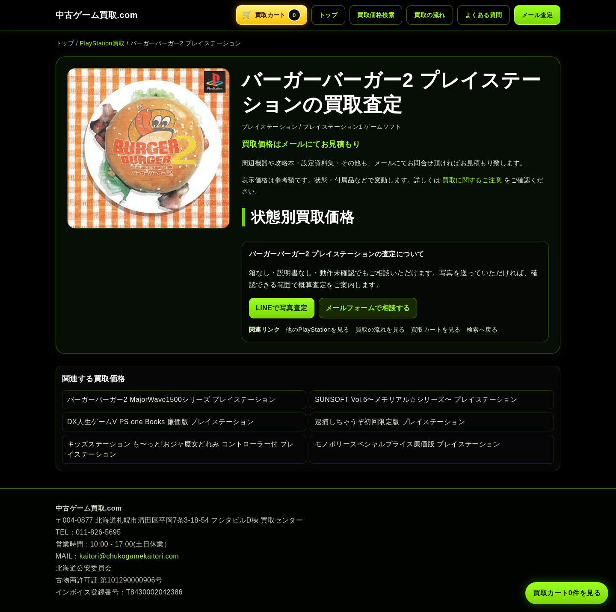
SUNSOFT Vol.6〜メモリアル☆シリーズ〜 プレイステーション (416, 399)
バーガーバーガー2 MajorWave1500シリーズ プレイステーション (171, 399)
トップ (328, 15)
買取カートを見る (436, 329)
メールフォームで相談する (368, 308)
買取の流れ (429, 15)
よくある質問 (483, 15)
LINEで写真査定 (282, 308)
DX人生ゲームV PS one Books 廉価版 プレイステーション (160, 421)
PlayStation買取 (102, 43)
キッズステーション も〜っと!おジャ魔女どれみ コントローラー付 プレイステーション (180, 449)
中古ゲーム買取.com (97, 15)
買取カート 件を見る (567, 593)
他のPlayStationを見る (317, 329)
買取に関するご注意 (472, 180)
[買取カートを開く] (271, 15)
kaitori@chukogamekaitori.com (129, 556)
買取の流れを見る (380, 329)
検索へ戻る (482, 329)
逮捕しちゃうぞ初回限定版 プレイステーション (390, 421)
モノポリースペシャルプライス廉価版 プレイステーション (407, 444)
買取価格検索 (375, 15)
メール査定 (537, 15)
